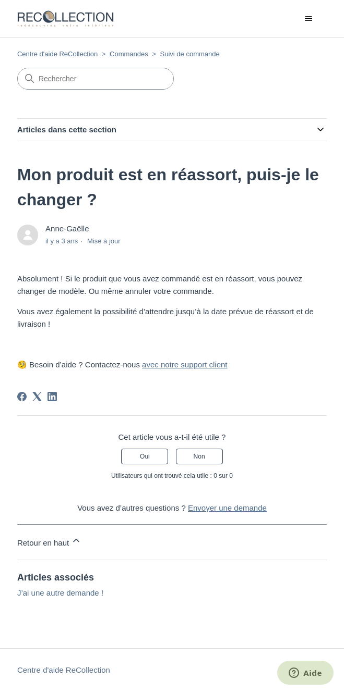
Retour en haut (49, 541)
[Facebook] (22, 396)
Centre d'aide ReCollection (57, 54)
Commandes (129, 54)
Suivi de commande (190, 54)
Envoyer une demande (227, 507)
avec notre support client (184, 364)
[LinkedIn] (52, 396)
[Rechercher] (95, 78)
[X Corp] (37, 396)
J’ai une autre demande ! (60, 592)
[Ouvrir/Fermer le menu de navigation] (308, 18)
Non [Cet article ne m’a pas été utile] (199, 456)
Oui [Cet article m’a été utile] (145, 456)
